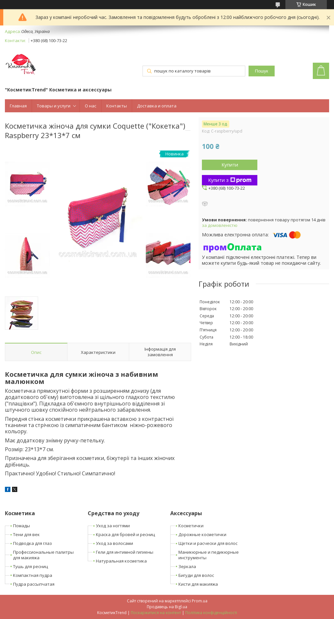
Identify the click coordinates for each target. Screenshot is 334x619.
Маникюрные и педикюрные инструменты (208, 555)
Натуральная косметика (121, 561)
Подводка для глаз (32, 543)
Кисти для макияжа (198, 584)
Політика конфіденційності (211, 612)
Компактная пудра (32, 575)
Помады (21, 526)
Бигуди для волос (196, 575)
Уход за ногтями (113, 526)
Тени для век (26, 534)
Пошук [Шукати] (261, 71)
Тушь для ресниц (30, 566)
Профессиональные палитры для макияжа (43, 555)
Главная (18, 106)
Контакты (116, 106)
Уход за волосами (114, 543)
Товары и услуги (53, 106)
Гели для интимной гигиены (124, 552)
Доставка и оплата (156, 106)
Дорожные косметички (202, 534)
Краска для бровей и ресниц (125, 534)
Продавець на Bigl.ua (167, 607)
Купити (229, 164)
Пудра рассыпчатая (33, 584)
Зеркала (187, 566)
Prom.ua (199, 601)
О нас (90, 106)
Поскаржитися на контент (156, 612)
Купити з (229, 180)
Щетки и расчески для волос (207, 543)
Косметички (191, 526)
